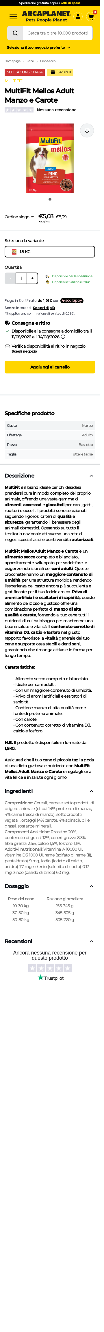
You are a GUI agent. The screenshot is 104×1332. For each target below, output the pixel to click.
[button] (50, 158)
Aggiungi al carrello (50, 367)
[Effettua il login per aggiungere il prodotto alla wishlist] (87, 130)
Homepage (13, 61)
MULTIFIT (13, 81)
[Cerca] (15, 33)
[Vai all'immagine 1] (50, 199)
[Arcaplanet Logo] (46, 16)
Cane (30, 61)
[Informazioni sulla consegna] (63, 336)
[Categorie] (13, 16)
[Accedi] (78, 16)
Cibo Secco (47, 61)
